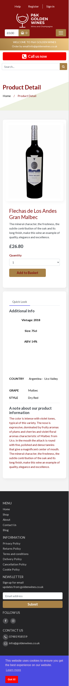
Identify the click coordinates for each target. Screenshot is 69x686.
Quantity (15, 255)
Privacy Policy (11, 543)
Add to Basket (27, 273)
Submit (33, 604)
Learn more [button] (13, 670)
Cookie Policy (11, 569)
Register (33, 6)
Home (7, 96)
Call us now (34, 56)
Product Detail (27, 96)
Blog (6, 530)
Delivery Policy (12, 559)
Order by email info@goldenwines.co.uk (34, 46)
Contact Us (9, 525)
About (6, 519)
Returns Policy (12, 548)
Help (18, 6)
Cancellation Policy (14, 564)
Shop (6, 514)
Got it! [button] (11, 679)
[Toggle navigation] (61, 32)
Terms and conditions (16, 554)
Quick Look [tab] (19, 301)
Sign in (50, 6)
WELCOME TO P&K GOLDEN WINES (34, 42)
